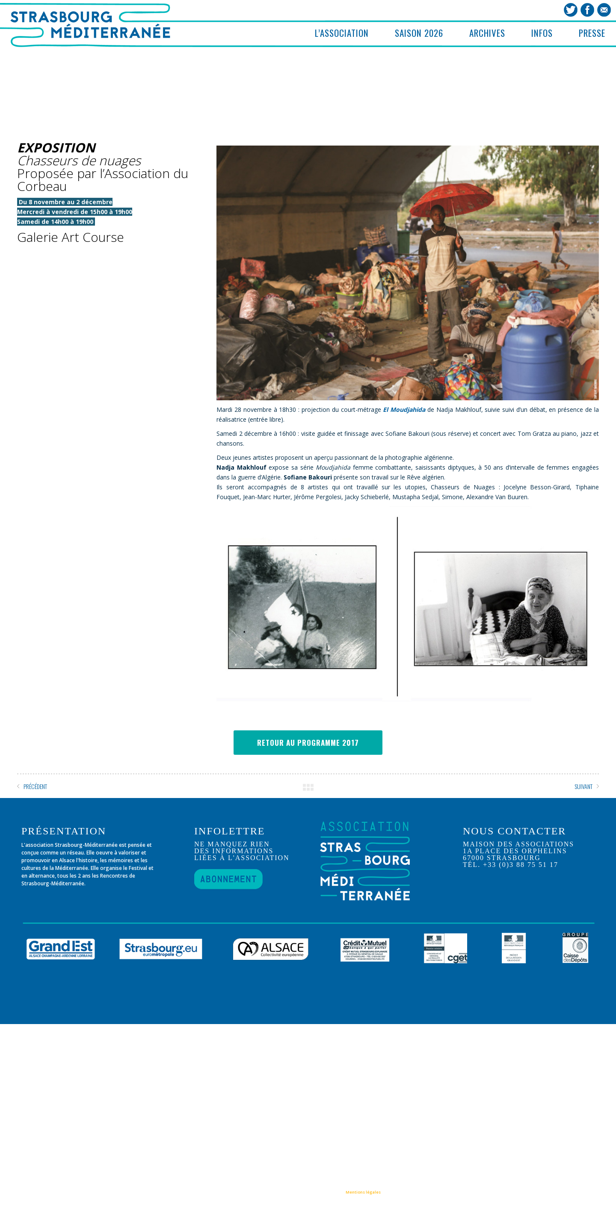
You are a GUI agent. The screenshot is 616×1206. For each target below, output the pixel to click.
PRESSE (592, 32)
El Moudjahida (404, 409)
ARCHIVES (487, 32)
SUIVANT (583, 786)
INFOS (542, 32)
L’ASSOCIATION (342, 32)
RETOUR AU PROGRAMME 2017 (308, 742)
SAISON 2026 (419, 32)
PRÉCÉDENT (35, 786)
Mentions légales (363, 1192)
